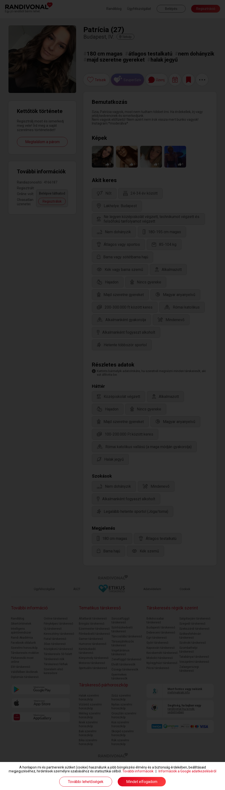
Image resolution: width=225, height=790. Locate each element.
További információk (137, 771)
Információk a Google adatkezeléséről (187, 771)
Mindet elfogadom (141, 781)
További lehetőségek (85, 781)
